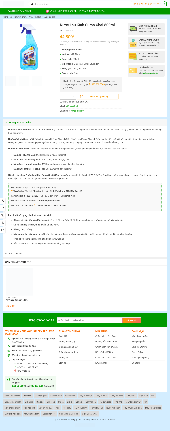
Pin (145, 402)
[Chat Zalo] (3, 208)
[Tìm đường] (3, 201)
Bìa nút (79, 402)
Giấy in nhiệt (101, 396)
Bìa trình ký (91, 402)
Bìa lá (60, 402)
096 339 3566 (36, 386)
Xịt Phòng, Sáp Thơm (68, 414)
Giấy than (143, 396)
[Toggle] (5, 122)
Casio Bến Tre (49, 414)
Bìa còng (51, 402)
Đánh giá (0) (12, 254)
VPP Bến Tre (65, 420)
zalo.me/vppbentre (150, 73)
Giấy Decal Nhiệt (89, 414)
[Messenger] (3, 223)
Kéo (57, 408)
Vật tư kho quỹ (45, 408)
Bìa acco (29, 402)
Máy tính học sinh (13, 414)
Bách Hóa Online (12, 396)
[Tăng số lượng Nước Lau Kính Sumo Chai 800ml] (73, 96)
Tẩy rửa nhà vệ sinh (133, 408)
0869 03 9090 (18, 386)
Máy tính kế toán (31, 414)
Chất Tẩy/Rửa (35, 17)
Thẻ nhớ (118, 402)
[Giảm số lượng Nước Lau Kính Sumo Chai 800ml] (62, 96)
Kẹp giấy (67, 408)
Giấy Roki (131, 396)
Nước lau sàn (97, 408)
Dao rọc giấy (40, 396)
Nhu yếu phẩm (20, 17)
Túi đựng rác (105, 402)
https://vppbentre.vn (30, 355)
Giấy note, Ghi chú (13, 402)
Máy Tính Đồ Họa (153, 408)
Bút (152, 396)
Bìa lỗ (69, 402)
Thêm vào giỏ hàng (99, 96)
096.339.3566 (98, 84)
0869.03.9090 (29, 346)
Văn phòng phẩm (12, 408)
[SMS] (3, 230)
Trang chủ (7, 17)
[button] (143, 4)
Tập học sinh (29, 408)
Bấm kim (27, 396)
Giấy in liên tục (85, 396)
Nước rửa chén (113, 408)
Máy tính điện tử (133, 402)
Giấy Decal (70, 396)
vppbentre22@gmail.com (30, 350)
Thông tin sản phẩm (17, 122)
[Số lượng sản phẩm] (68, 96)
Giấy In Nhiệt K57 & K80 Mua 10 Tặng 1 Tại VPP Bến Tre (77, 11)
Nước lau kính (49, 17)
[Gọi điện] (3, 215)
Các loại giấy (56, 396)
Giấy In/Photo (117, 396)
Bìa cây (39, 402)
